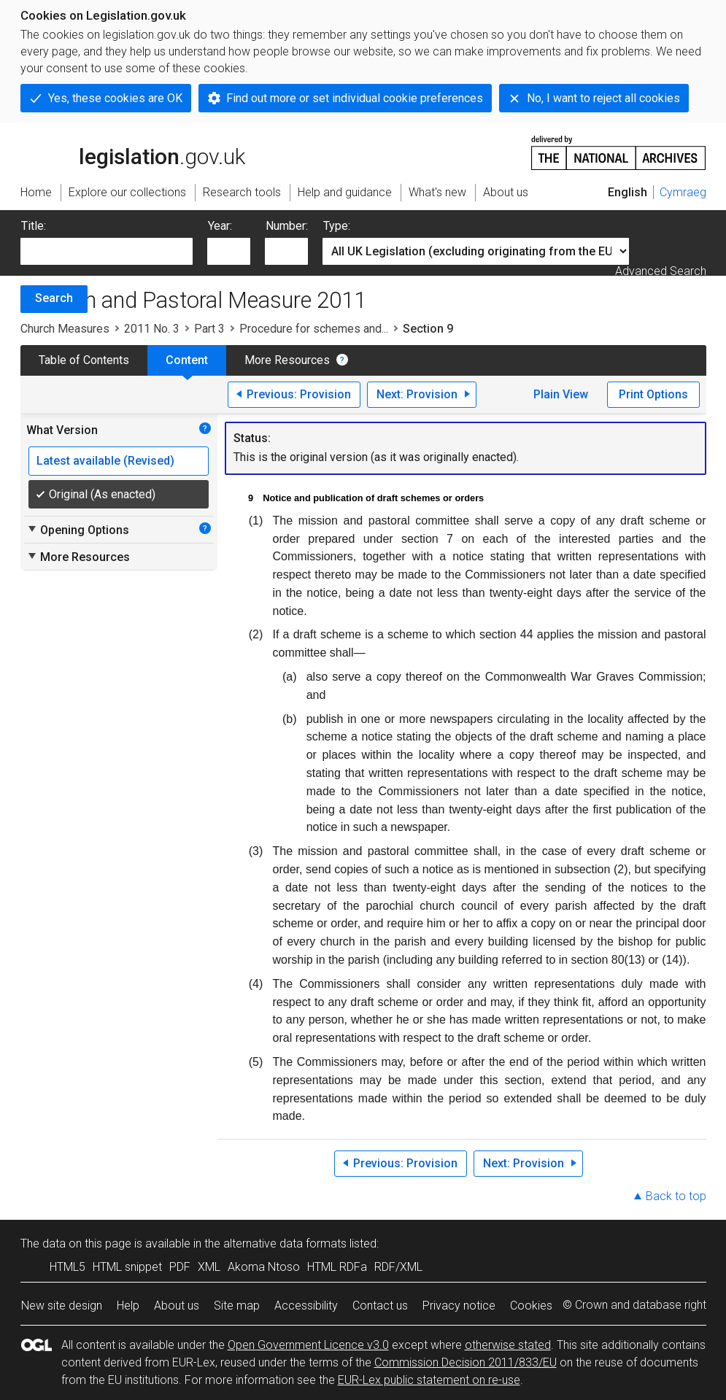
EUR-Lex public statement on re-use (429, 1380)
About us (176, 1305)
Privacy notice (458, 1305)
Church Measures (64, 329)
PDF (179, 1267)
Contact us (380, 1305)
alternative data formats (285, 1243)
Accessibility (306, 1305)
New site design (61, 1305)
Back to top (676, 1196)
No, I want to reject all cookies (603, 98)
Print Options (653, 394)
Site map (237, 1305)
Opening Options (77, 529)
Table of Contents (84, 360)
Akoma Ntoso (264, 1267)
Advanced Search (660, 271)
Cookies (531, 1305)
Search (54, 298)
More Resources (287, 360)
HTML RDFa (337, 1267)
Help (128, 1305)
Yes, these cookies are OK (115, 98)
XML (209, 1267)
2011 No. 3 (151, 329)
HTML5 (67, 1267)
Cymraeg (683, 192)
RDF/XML (398, 1267)
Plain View (560, 394)
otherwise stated (508, 1345)
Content (187, 360)
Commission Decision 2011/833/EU (465, 1362)
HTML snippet (127, 1267)
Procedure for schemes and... (313, 329)
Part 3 (209, 329)
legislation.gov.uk (132, 151)
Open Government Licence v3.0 (308, 1345)
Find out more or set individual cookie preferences (354, 98)
